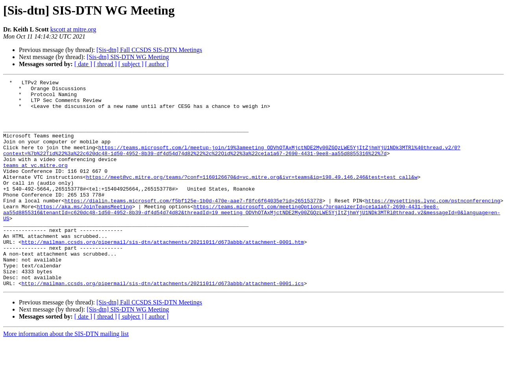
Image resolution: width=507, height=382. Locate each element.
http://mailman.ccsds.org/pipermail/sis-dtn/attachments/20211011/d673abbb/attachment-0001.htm (163, 274)
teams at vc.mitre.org (35, 182)
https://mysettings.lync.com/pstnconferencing (432, 225)
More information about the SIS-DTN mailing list (66, 375)
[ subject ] (131, 64)
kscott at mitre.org (73, 29)
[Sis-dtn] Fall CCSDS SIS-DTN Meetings (149, 49)
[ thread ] (105, 64)
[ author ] (157, 64)
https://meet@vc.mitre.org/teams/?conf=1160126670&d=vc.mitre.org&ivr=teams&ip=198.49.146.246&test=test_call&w (251, 196)
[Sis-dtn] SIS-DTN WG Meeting (128, 57)
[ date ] (83, 64)
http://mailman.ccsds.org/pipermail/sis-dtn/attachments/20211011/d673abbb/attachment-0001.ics (163, 324)
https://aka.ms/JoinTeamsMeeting (84, 232)
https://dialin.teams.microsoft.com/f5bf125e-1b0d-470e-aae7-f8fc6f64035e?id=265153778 (193, 225)
